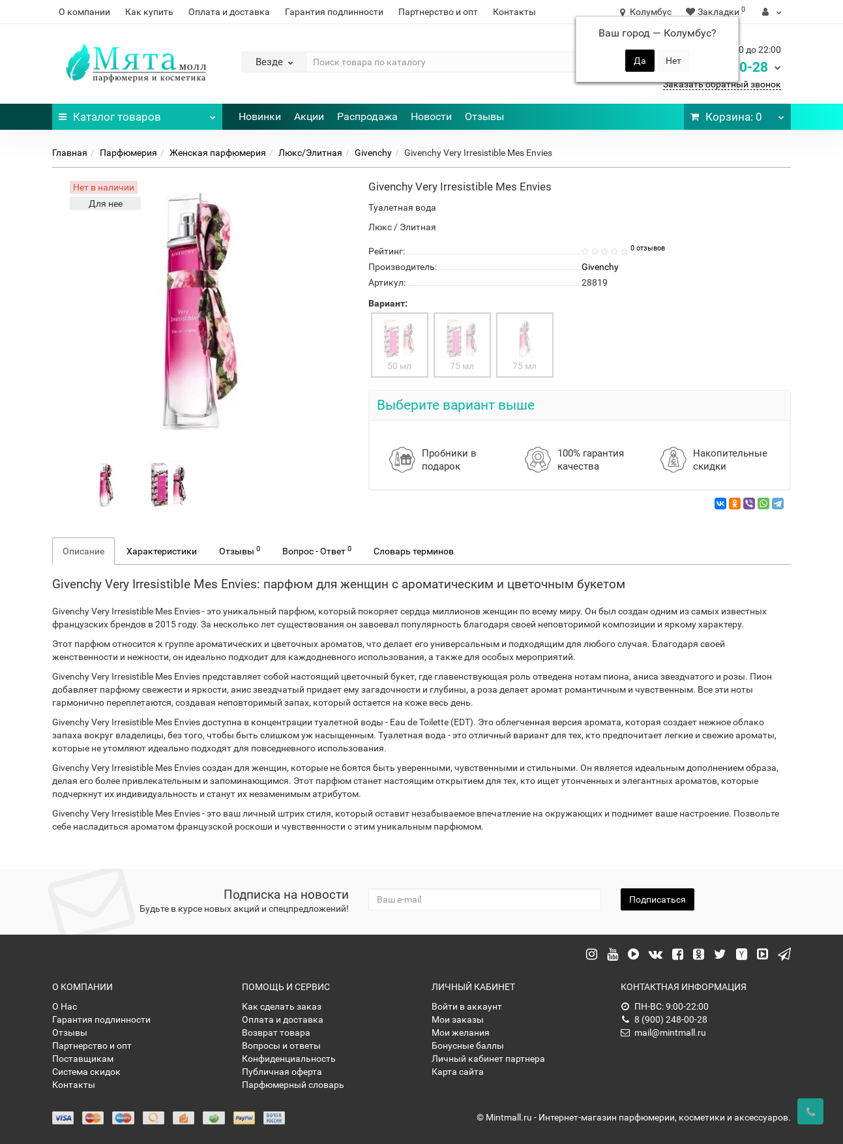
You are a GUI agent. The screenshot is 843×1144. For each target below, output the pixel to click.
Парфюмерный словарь (293, 1084)
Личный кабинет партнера (488, 1058)
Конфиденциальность (289, 1058)
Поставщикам (82, 1058)
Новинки (260, 116)
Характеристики (161, 551)
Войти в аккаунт (467, 1006)
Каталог (137, 113)
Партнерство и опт (438, 12)
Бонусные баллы (468, 1045)
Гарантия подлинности (334, 12)
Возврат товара (276, 1032)
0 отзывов (647, 248)
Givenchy (373, 152)
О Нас (64, 1006)
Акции (309, 116)
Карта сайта (458, 1071)
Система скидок (86, 1071)
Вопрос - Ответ (316, 550)
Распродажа (367, 116)
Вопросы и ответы (281, 1045)
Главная (69, 152)
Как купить (149, 12)
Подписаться (657, 899)
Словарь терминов (414, 551)
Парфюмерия (128, 152)
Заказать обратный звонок (722, 84)
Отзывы (484, 116)
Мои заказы (458, 1019)
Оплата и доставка (229, 12)
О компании (84, 12)
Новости (431, 116)
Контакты (514, 12)
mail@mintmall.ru (663, 1032)
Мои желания (461, 1032)
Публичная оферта (282, 1071)
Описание (83, 551)
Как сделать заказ (281, 1006)
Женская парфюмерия (218, 152)
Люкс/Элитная (310, 152)
